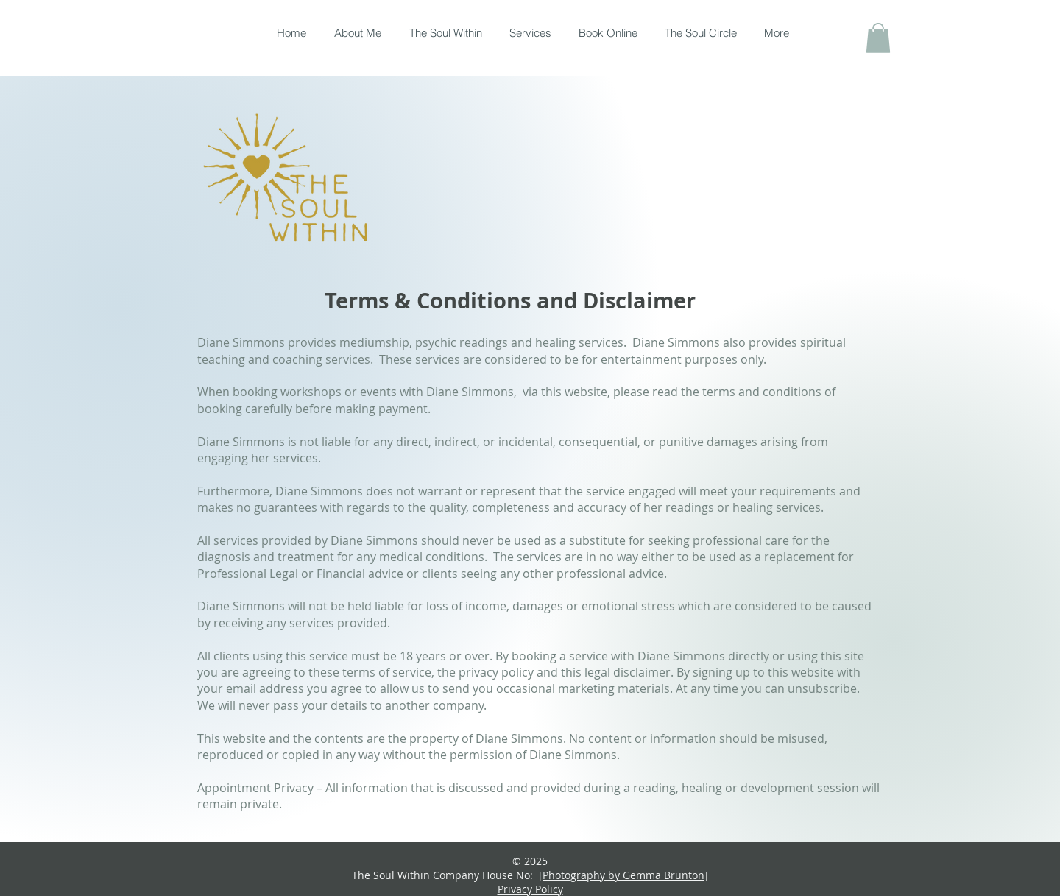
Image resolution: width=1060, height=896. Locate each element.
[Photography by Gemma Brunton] (623, 875)
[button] (878, 38)
